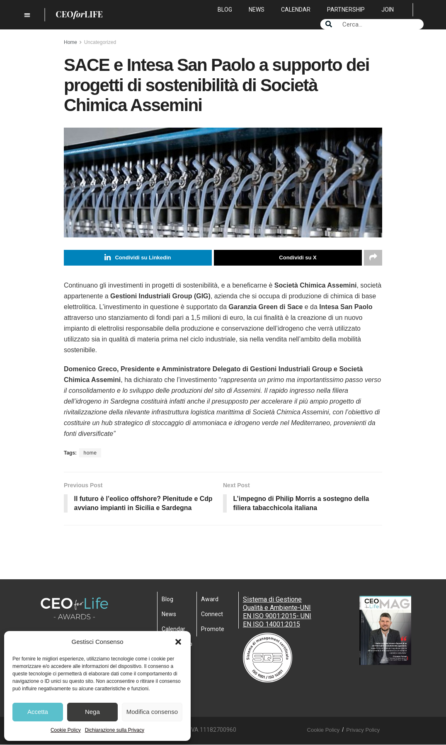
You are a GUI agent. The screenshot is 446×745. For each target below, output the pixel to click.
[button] (178, 642)
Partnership (346, 9)
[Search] (328, 24)
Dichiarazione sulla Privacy (114, 730)
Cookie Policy (66, 730)
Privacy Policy (363, 730)
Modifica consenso (152, 711)
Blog (225, 9)
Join (387, 9)
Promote (212, 629)
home (90, 453)
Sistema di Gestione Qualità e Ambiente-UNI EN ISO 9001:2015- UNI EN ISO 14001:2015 (277, 612)
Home (70, 42)
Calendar (295, 9)
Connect (212, 614)
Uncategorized (100, 42)
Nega (92, 711)
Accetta (37, 711)
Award (209, 599)
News (256, 9)
